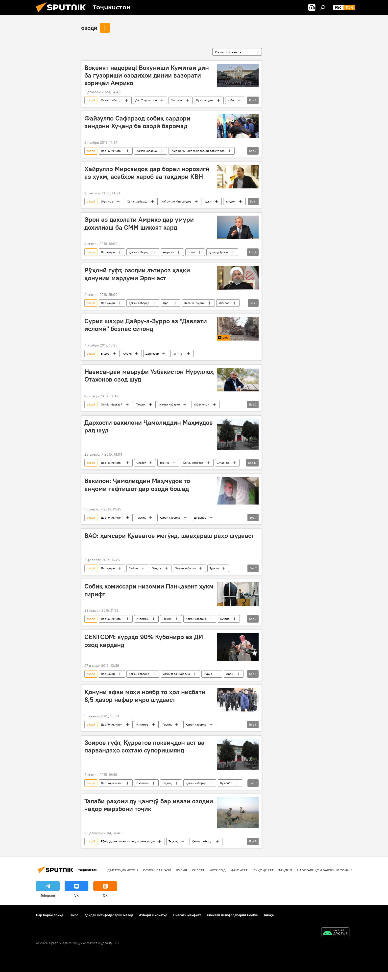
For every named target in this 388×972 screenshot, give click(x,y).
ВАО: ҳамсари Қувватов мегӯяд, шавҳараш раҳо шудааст (169, 536)
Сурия (127, 353)
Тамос (73, 915)
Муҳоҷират (262, 870)
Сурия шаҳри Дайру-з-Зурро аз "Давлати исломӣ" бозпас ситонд (145, 325)
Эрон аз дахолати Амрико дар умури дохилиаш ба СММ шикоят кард (139, 223)
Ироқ (229, 674)
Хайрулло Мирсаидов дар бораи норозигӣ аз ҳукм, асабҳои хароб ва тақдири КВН (146, 173)
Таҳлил (285, 870)
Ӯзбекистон (201, 404)
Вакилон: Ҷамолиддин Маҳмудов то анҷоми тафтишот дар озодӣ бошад (137, 484)
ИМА (230, 100)
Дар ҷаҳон (108, 252)
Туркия (214, 568)
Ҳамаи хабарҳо (111, 100)
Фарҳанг (176, 100)
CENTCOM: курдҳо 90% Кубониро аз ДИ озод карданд (143, 640)
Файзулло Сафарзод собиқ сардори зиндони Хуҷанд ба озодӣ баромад (137, 122)
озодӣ (89, 27)
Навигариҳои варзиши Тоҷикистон (330, 870)
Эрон (191, 252)
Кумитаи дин (205, 100)
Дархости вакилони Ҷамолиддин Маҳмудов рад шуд (148, 426)
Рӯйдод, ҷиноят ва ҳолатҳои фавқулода (197, 151)
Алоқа (269, 915)
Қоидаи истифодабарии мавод (108, 915)
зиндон (230, 201)
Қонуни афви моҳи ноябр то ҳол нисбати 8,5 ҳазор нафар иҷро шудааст (144, 696)
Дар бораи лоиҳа (49, 915)
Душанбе (223, 463)
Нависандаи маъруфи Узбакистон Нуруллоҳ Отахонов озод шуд (149, 375)
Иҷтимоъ (107, 201)
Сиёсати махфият (187, 915)
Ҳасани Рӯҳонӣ (194, 303)
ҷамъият (239, 870)
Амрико (168, 252)
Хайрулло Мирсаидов (176, 201)
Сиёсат (141, 463)
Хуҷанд (225, 619)
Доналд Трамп (218, 252)
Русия (181, 870)
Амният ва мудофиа (176, 674)
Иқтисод (217, 870)
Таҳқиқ (141, 404)
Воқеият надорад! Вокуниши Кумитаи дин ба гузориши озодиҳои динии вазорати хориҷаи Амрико (146, 75)
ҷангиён (178, 353)
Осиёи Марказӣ (111, 404)
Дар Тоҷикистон (146, 100)
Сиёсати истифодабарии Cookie (232, 915)
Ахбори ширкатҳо (153, 915)
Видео (105, 353)
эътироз (223, 303)
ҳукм (208, 201)
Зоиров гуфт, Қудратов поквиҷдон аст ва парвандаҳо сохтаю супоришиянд (144, 746)
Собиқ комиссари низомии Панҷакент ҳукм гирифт (149, 590)
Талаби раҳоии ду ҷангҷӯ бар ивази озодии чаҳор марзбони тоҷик (148, 805)
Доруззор (152, 353)
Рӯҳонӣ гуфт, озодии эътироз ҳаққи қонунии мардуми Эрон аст (137, 274)
